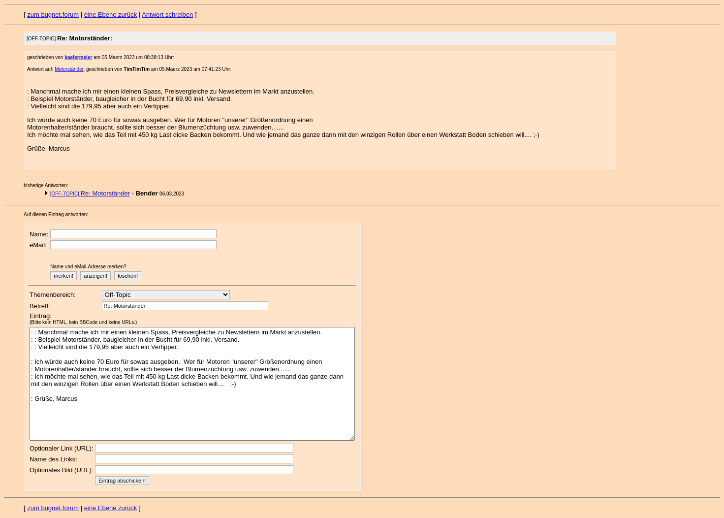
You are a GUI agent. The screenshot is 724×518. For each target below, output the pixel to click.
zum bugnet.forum (53, 14)
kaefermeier (78, 57)
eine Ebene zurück (110, 14)
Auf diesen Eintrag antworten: (56, 214)
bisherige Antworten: (46, 185)
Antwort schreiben (167, 14)
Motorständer (69, 69)
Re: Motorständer (90, 193)
